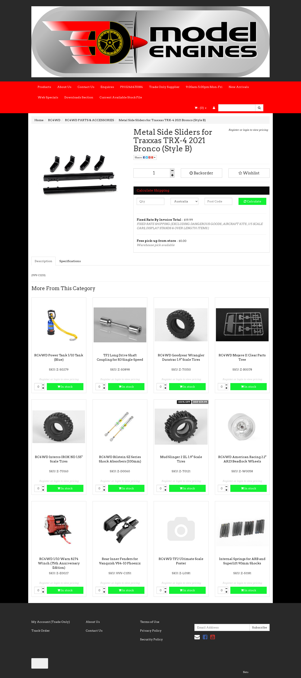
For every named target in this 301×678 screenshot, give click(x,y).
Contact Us (86, 87)
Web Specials (48, 97)
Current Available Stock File (120, 97)
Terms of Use (149, 621)
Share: (145, 157)
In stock (65, 386)
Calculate (252, 201)
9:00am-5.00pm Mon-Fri (204, 87)
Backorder (201, 173)
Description (43, 261)
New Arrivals (239, 87)
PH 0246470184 (131, 87)
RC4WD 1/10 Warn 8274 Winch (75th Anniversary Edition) (59, 563)
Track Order (40, 630)
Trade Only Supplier (164, 87)
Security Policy (151, 639)
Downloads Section (78, 97)
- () (201, 107)
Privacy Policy (151, 630)
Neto (245, 672)
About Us (64, 87)
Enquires (107, 87)
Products (44, 87)
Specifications (70, 261)
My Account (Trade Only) (50, 621)
